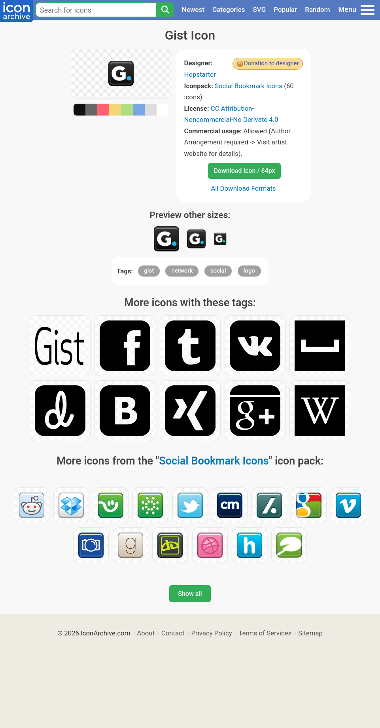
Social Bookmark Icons (248, 86)
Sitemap (310, 633)
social (218, 270)
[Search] (165, 9)
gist (149, 270)
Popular (285, 9)
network (182, 270)
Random (317, 9)
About (146, 633)
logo (249, 270)
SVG (259, 9)
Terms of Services (264, 633)
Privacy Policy (211, 633)
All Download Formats (243, 188)
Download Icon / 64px (244, 170)
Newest (193, 9)
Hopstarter (200, 74)
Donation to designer (271, 63)
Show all (190, 593)
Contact (173, 633)
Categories (228, 9)
